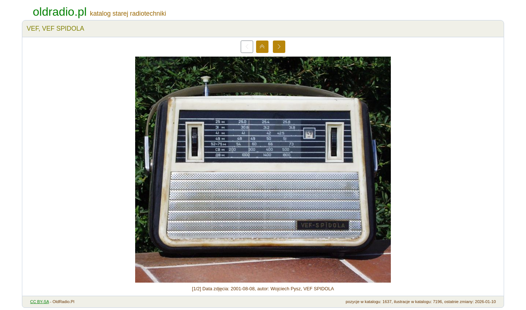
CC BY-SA (39, 301)
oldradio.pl (60, 11)
